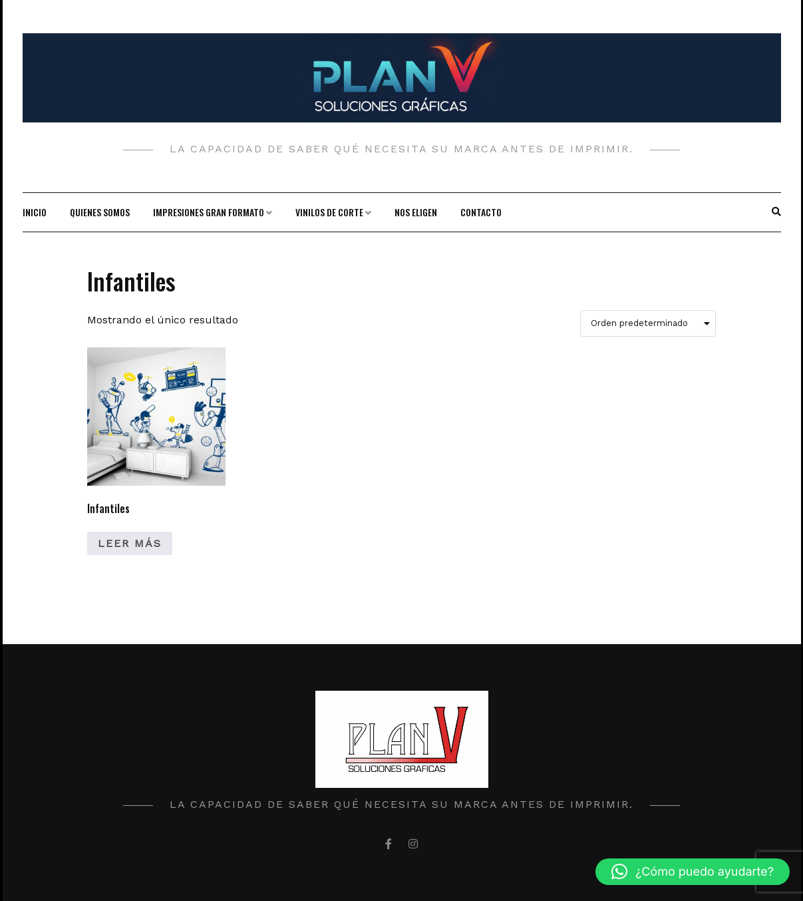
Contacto (481, 212)
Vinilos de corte (329, 212)
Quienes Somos (100, 212)
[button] (692, 871)
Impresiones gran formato (208, 212)
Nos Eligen (416, 212)
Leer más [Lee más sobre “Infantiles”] (130, 543)
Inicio (35, 212)
